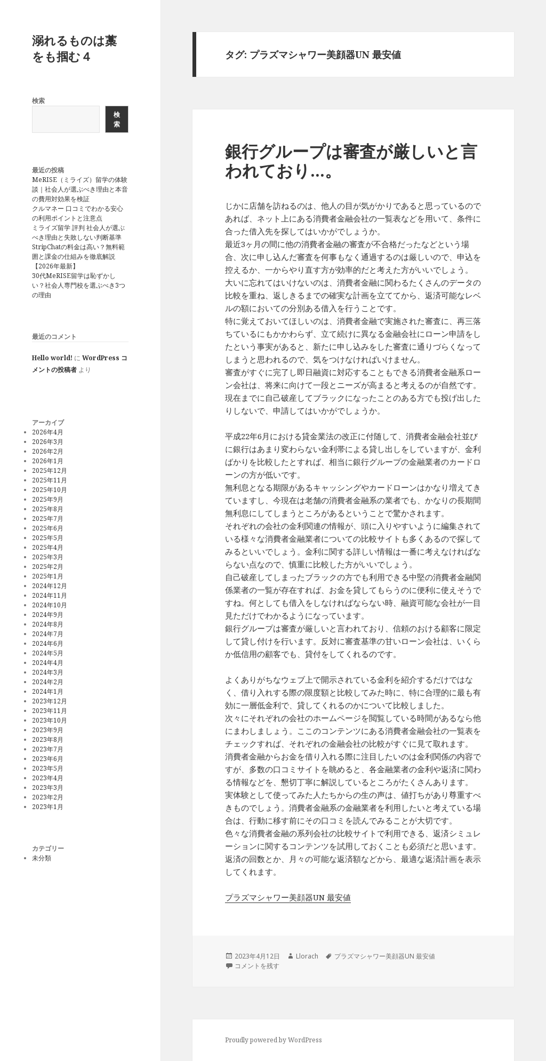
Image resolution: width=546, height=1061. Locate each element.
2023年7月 (47, 749)
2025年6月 (47, 528)
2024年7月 (47, 633)
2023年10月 (49, 720)
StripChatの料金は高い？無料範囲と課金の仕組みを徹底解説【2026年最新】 (78, 256)
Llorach (307, 956)
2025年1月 (47, 576)
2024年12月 (49, 585)
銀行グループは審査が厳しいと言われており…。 (351, 160)
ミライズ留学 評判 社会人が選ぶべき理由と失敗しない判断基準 (78, 232)
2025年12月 (49, 470)
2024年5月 (47, 653)
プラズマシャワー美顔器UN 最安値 (288, 897)
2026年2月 (47, 451)
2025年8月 (47, 508)
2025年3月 (47, 556)
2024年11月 (49, 595)
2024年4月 (47, 662)
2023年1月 (47, 806)
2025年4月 (47, 547)
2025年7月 (47, 518)
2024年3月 (47, 672)
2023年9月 (47, 729)
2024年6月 (47, 643)
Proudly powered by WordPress (273, 1039)
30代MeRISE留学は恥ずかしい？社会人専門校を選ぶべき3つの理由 (78, 285)
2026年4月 (47, 432)
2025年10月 (49, 489)
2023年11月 (49, 710)
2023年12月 (49, 701)
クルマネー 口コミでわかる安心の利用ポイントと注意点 (77, 213)
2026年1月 (47, 460)
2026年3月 (47, 441)
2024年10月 (49, 604)
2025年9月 (47, 499)
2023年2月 (47, 797)
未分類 (41, 857)
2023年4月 (47, 777)
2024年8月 (47, 624)
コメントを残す (257, 965)
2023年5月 (47, 768)
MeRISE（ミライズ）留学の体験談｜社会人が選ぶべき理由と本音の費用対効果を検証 (80, 189)
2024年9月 (47, 614)
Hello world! (52, 357)
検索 (38, 100)
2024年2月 (47, 681)
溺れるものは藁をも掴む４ (74, 48)
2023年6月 (47, 758)
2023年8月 (47, 739)
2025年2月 (47, 566)
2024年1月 (47, 691)
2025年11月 (49, 480)
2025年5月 (47, 537)
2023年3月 (47, 787)
